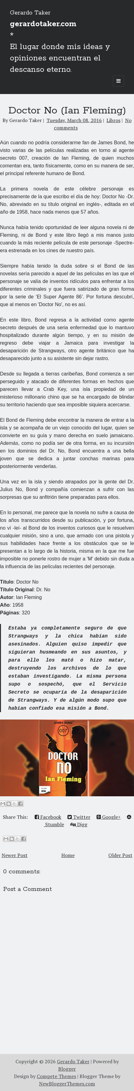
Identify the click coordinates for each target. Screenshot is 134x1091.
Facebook (48, 817)
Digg (78, 824)
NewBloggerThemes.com (67, 1083)
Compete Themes (56, 1076)
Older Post (120, 855)
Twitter (78, 817)
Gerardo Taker (30, 13)
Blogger (67, 1068)
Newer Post (15, 855)
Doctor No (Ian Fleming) (67, 110)
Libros (113, 120)
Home (68, 855)
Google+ (109, 817)
